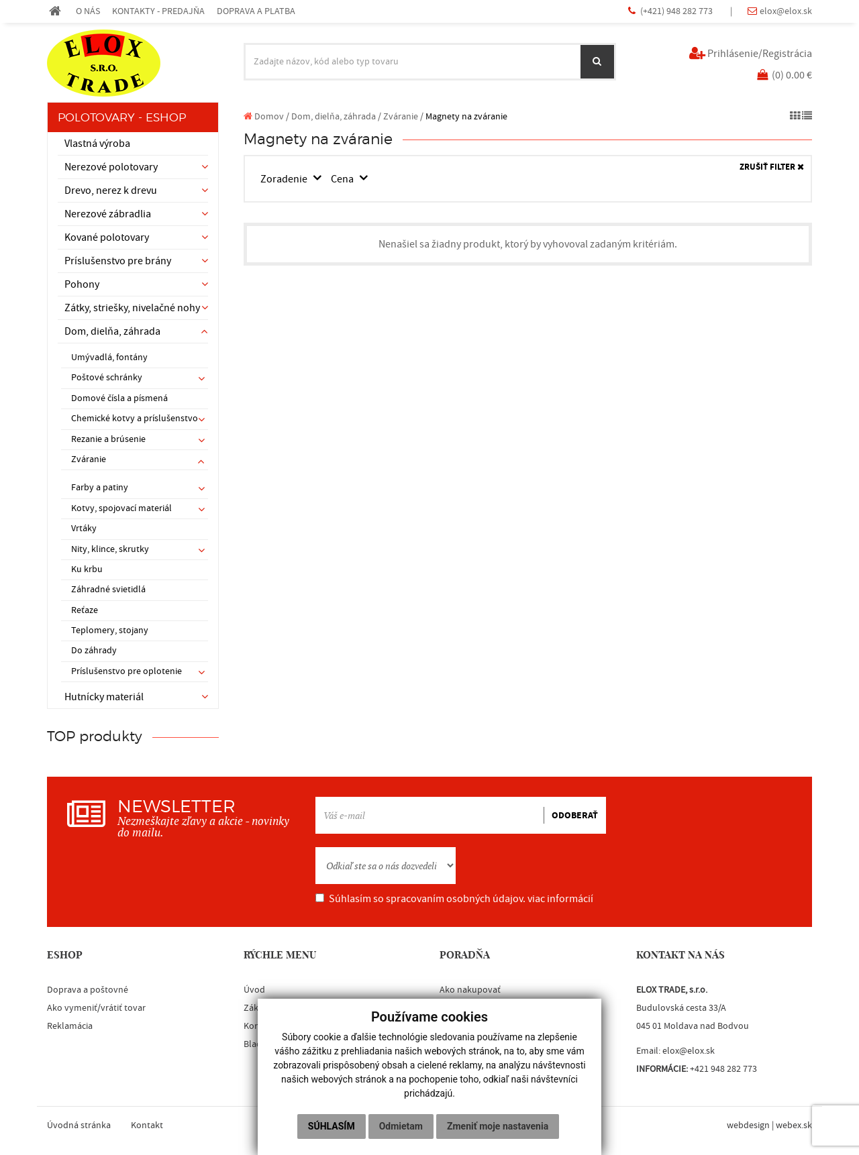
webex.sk (794, 1125)
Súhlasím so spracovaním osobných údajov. (454, 898)
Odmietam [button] (401, 1126)
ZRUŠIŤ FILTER (772, 167)
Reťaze (84, 610)
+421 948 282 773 (723, 1069)
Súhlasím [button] (331, 1126)
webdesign (748, 1125)
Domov (264, 116)
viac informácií (560, 898)
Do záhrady (94, 651)
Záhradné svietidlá (108, 590)
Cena (343, 179)
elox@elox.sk (786, 11)
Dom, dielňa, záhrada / (336, 116)
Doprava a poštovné (87, 990)
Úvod (254, 990)
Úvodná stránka (79, 1125)
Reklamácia (70, 1026)
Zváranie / (403, 116)
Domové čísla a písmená (119, 398)
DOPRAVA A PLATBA (256, 11)
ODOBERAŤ (575, 815)
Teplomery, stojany (109, 630)
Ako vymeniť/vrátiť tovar (96, 1008)
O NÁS (88, 11)
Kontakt (147, 1125)
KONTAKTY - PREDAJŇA (158, 11)
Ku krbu (87, 569)
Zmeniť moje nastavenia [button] (497, 1126)
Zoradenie (284, 179)
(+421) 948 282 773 (677, 11)
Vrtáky (84, 528)
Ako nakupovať (470, 990)
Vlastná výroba (97, 143)
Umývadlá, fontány (109, 357)
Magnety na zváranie (466, 116)
